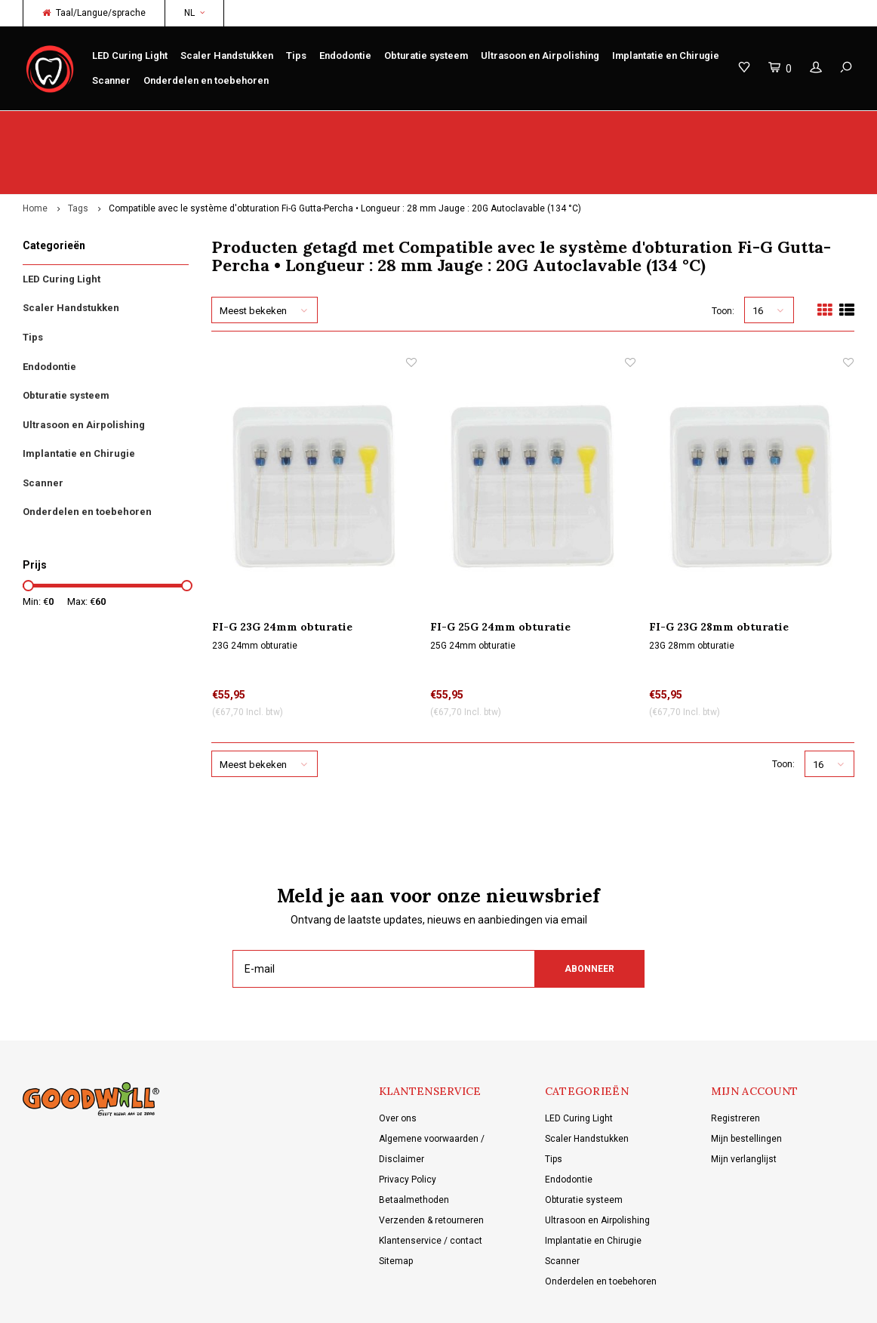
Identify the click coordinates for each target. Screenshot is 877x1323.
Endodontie (345, 55)
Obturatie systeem (426, 55)
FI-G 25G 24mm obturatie (500, 572)
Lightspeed (237, 1301)
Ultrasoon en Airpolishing (540, 55)
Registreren (735, 1064)
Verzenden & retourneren (431, 1166)
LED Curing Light (130, 55)
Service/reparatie (302, 125)
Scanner (111, 80)
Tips (296, 55)
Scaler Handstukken (226, 55)
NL (194, 13)
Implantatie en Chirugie (665, 55)
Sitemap (396, 1206)
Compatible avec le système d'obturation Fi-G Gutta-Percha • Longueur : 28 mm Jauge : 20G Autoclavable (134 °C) (345, 154)
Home (35, 154)
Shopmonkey (336, 1301)
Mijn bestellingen (746, 1084)
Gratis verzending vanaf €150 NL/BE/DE (764, 125)
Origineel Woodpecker (77, 125)
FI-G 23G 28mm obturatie (719, 572)
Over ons (398, 1064)
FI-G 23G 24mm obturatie (282, 572)
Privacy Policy (407, 1125)
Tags (78, 154)
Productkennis (512, 125)
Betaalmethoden (414, 1145)
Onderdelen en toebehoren (206, 80)
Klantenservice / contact (430, 1186)
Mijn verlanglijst (744, 1104)
